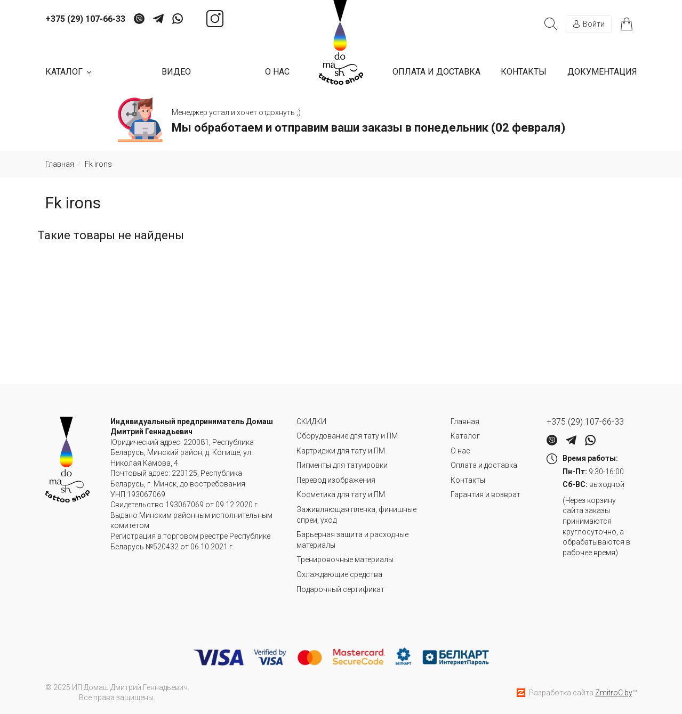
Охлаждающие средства (339, 574)
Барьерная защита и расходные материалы (352, 539)
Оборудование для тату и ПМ (347, 436)
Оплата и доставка (436, 72)
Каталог (465, 436)
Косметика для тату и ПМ (340, 494)
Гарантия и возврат (485, 494)
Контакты (524, 72)
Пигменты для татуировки (342, 465)
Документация (602, 72)
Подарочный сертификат (340, 589)
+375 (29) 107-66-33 (85, 19)
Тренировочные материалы (345, 559)
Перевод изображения (335, 480)
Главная (465, 421)
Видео (176, 72)
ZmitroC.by (613, 692)
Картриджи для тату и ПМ (340, 451)
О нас (277, 72)
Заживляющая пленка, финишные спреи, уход (356, 514)
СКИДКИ (311, 421)
